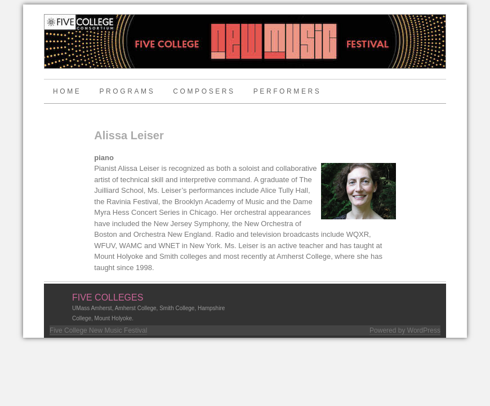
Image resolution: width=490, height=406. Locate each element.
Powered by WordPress (404, 330)
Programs (127, 91)
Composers (204, 91)
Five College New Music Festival (98, 330)
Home (67, 91)
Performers (287, 91)
